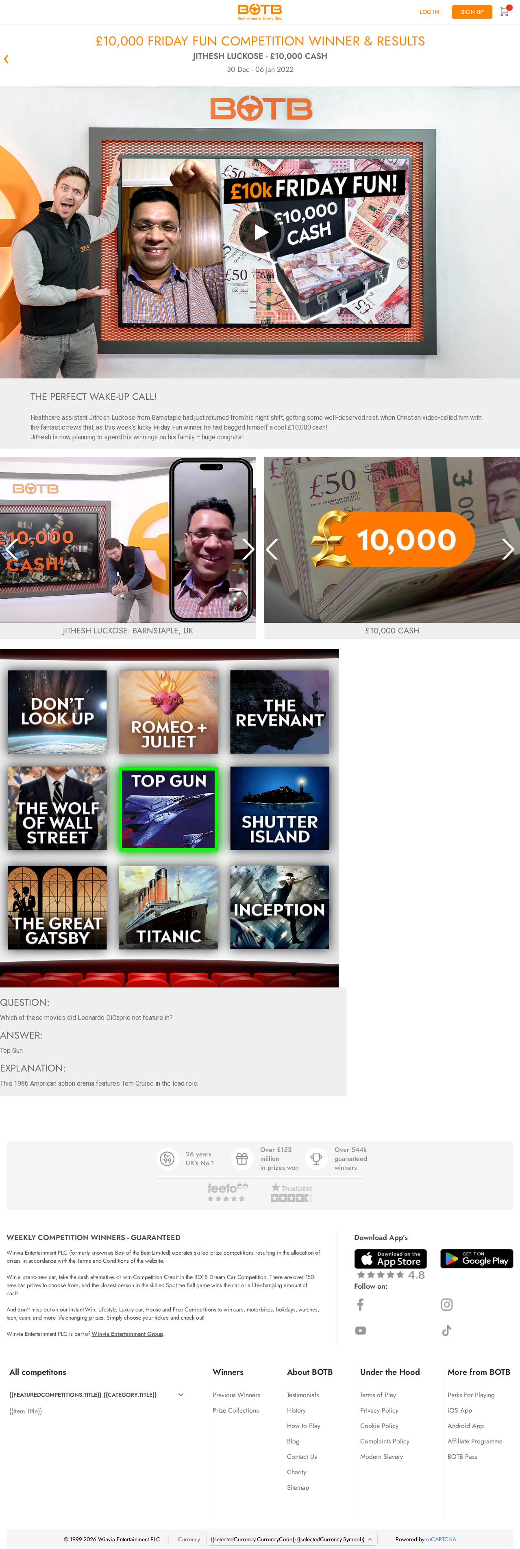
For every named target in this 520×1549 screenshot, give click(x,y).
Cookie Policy (379, 1425)
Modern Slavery (381, 1456)
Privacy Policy (379, 1410)
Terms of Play (378, 1395)
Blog (293, 1441)
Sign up (472, 12)
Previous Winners (236, 1395)
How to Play (303, 1425)
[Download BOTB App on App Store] (390, 1264)
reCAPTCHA (441, 1539)
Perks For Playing (471, 1395)
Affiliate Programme (475, 1441)
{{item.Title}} (25, 1411)
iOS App (460, 1410)
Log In (429, 12)
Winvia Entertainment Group (127, 1334)
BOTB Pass (462, 1456)
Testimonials (303, 1395)
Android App (466, 1425)
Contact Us (302, 1456)
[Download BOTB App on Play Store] (476, 1258)
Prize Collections (236, 1410)
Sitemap (298, 1487)
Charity (296, 1472)
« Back (6, 59)
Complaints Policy (384, 1441)
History (296, 1410)
